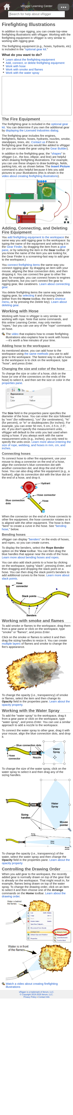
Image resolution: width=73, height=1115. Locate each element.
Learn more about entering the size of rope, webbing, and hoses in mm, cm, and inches (36, 445)
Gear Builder (58, 148)
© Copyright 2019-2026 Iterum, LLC (36, 994)
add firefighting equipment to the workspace (36, 237)
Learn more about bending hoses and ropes (30, 557)
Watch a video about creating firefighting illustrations (32, 985)
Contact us (38, 142)
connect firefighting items (24, 264)
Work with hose (16, 66)
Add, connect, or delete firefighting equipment (35, 62)
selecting (28, 295)
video (14, 333)
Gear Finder (14, 246)
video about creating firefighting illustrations (30, 176)
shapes (56, 153)
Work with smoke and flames (24, 69)
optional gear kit (36, 49)
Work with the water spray (22, 72)
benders (34, 539)
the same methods (36, 353)
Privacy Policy (30, 997)
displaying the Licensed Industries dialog (32, 130)
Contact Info (43, 997)
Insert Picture (60, 166)
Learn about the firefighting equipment (30, 59)
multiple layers (11, 643)
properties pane (12, 383)
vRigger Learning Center (36, 6)
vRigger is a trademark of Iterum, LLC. (36, 992)
